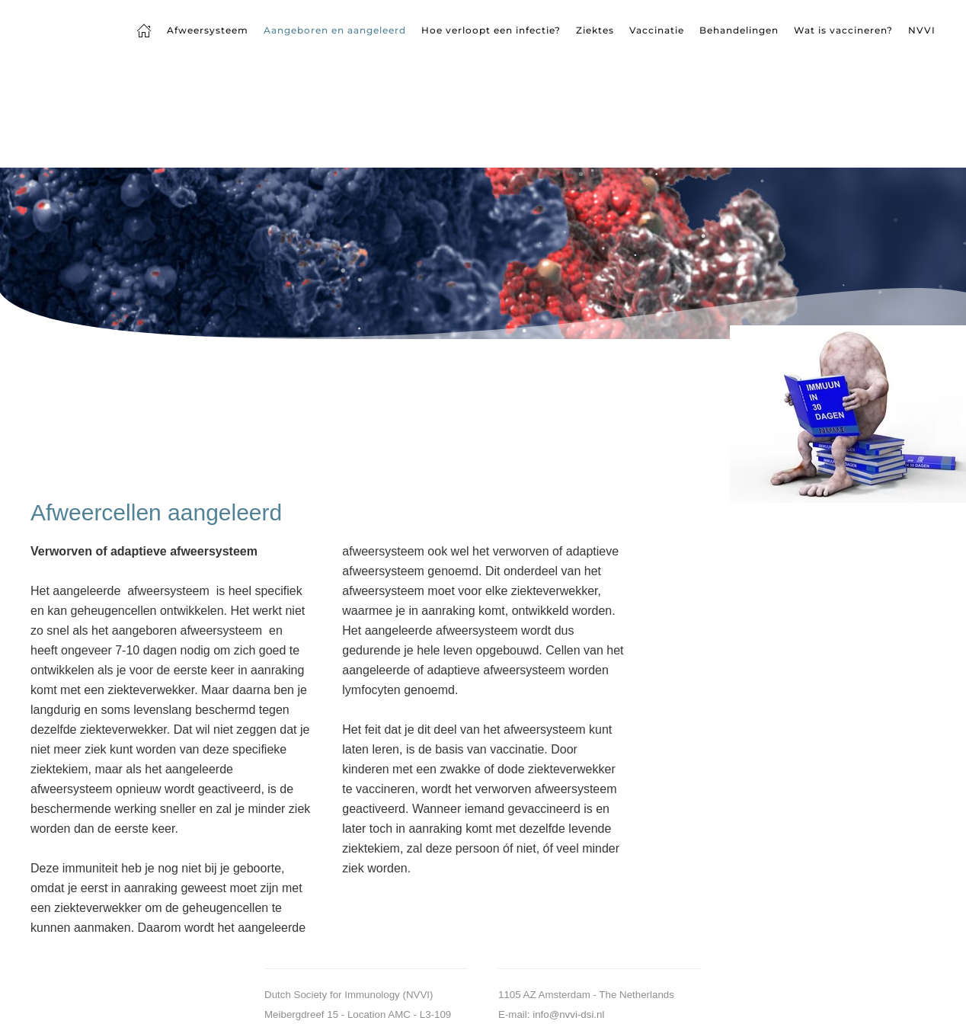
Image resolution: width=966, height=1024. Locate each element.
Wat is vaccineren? (843, 30)
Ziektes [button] (595, 30)
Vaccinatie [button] (656, 30)
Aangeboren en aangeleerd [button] (335, 30)
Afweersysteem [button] (207, 30)
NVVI (922, 30)
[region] (483, 253)
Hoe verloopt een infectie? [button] (491, 30)
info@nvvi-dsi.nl (568, 1014)
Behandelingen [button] (739, 30)
